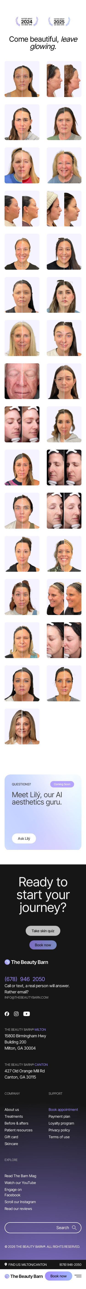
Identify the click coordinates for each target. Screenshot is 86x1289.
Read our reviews (18, 1208)
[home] (24, 1276)
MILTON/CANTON (34, 1264)
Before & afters (16, 1123)
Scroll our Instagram (20, 1201)
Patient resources (19, 1130)
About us (12, 1109)
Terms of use (59, 1137)
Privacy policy (59, 1130)
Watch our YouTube (20, 1182)
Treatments (14, 1116)
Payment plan (59, 1116)
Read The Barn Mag (20, 1176)
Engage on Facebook (13, 1192)
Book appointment (63, 1109)
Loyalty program (61, 1123)
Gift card (11, 1137)
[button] (78, 1276)
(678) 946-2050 (70, 1264)
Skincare (11, 1143)
